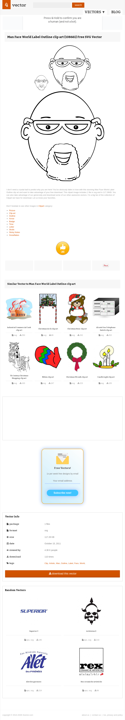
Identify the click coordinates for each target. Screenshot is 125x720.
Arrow (11, 218)
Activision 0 (91, 631)
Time (11, 224)
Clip (46, 563)
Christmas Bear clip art (77, 329)
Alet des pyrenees (33, 682)
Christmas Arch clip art (48, 329)
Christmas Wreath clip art (77, 377)
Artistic (52, 563)
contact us (96, 715)
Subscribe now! (62, 493)
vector (19, 5)
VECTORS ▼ (95, 12)
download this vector (62, 573)
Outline (12, 216)
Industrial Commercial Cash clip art (19, 329)
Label (70, 563)
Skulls (11, 229)
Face (76, 563)
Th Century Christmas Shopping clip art (19, 377)
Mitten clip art (48, 377)
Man (58, 563)
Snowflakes (14, 235)
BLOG (116, 12)
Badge (12, 221)
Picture (12, 210)
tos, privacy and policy (113, 715)
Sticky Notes (14, 232)
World (82, 563)
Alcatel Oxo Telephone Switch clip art (105, 329)
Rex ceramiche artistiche (91, 682)
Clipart (42, 206)
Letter (11, 227)
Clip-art (12, 213)
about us (85, 715)
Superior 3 (33, 631)
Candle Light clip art (106, 377)
